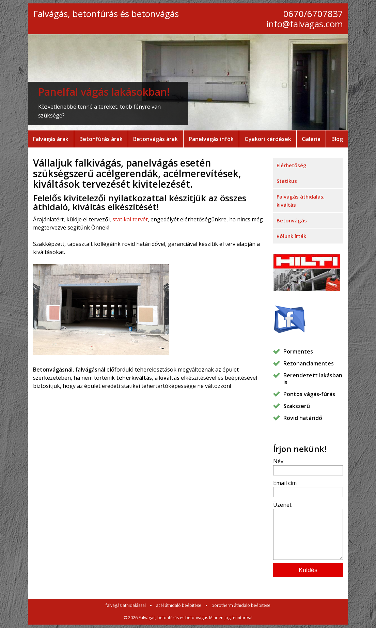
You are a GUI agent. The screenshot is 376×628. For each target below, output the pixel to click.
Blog (337, 139)
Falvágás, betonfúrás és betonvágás (106, 13)
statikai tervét (130, 219)
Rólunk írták (291, 236)
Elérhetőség (292, 165)
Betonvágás (292, 220)
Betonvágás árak (155, 139)
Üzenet (282, 504)
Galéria (311, 139)
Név (278, 461)
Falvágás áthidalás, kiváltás (301, 200)
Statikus (287, 180)
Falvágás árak (50, 139)
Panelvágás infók (211, 139)
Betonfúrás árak (101, 139)
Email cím (285, 483)
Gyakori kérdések (268, 139)
